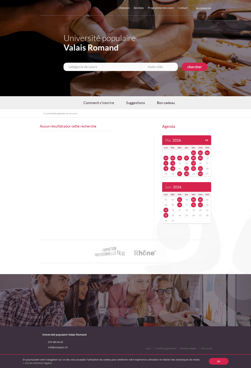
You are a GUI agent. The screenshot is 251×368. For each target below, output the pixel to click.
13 (200, 205)
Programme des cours (161, 7)
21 (186, 168)
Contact (183, 7)
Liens (148, 348)
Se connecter (203, 8)
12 (173, 163)
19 (173, 168)
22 (193, 168)
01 (193, 153)
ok (218, 361)
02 (200, 153)
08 (193, 158)
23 (200, 168)
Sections (139, 7)
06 (179, 158)
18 (166, 168)
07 (186, 158)
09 (200, 158)
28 (186, 173)
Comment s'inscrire (98, 103)
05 (173, 158)
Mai (173, 140)
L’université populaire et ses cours (61, 113)
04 (166, 158)
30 (200, 173)
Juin (173, 187)
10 (179, 205)
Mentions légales (188, 348)
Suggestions (135, 103)
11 (166, 163)
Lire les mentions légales (38, 363)
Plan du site (206, 348)
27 (179, 173)
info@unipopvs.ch (58, 347)
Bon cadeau (166, 103)
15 (193, 163)
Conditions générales (165, 348)
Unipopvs (124, 7)
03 (207, 153)
